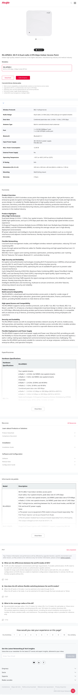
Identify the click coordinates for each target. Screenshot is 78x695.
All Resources (72, 423)
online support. (65, 558)
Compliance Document (9, 436)
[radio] (13, 635)
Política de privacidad (29, 687)
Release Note (6, 462)
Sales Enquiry (24, 78)
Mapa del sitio (16, 687)
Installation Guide (8, 447)
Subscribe (70, 656)
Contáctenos (6, 687)
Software (5, 459)
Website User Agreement (46, 687)
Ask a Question (71, 550)
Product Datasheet (8, 433)
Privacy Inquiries (60, 687)
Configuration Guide (8, 465)
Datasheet (8, 78)
